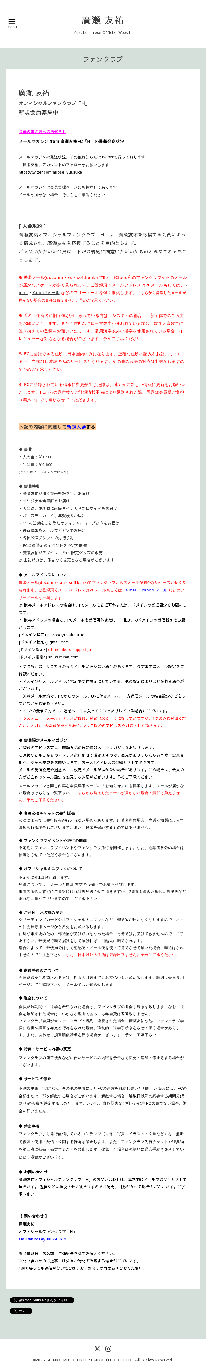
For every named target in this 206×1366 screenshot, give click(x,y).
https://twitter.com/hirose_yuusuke (50, 172)
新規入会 (76, 426)
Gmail (132, 590)
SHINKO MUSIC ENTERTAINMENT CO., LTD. (90, 1360)
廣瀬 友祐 (103, 20)
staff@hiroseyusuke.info (42, 1239)
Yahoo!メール (46, 292)
